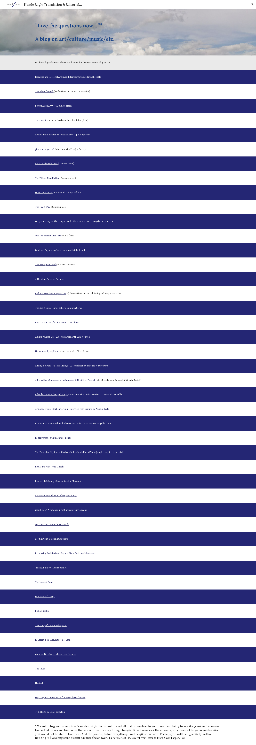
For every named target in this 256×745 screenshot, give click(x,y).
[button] (252, 4)
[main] (128, 32)
